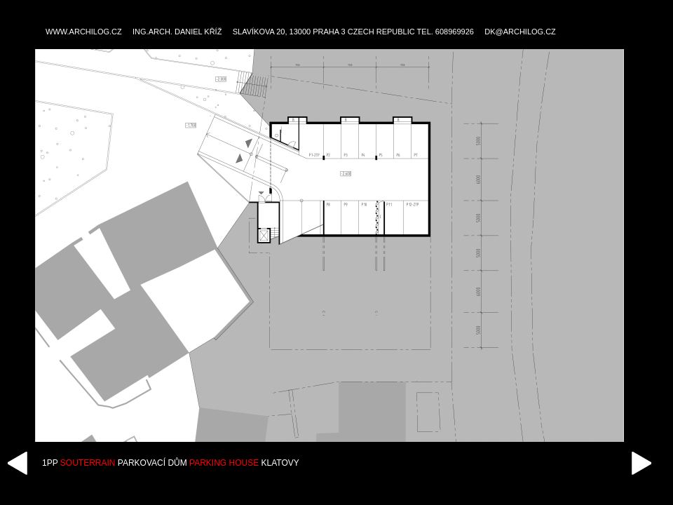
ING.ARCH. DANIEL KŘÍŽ (177, 31)
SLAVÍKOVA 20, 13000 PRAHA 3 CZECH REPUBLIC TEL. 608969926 (353, 31)
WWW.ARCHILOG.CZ (84, 31)
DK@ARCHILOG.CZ (520, 31)
